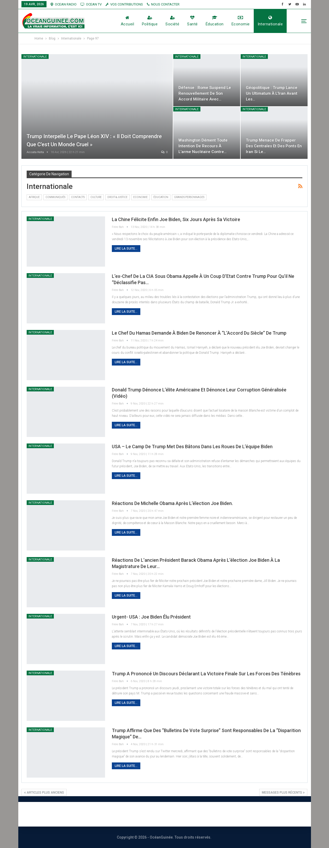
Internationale (270, 20)
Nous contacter (145, 814)
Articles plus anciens (44, 792)
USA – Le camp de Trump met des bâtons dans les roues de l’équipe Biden (192, 446)
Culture (96, 197)
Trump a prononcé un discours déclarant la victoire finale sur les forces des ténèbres (206, 673)
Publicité (183, 814)
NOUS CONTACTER (163, 4)
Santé (192, 20)
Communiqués (55, 197)
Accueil (127, 20)
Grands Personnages (189, 197)
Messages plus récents (283, 792)
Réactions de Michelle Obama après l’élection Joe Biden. (172, 503)
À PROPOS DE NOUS (96, 814)
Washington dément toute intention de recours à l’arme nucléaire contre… (203, 146)
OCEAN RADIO (63, 4)
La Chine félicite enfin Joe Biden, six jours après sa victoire (176, 219)
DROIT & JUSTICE (117, 197)
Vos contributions (222, 814)
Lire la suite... (126, 248)
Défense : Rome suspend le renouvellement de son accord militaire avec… (205, 93)
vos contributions (124, 4)
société (172, 20)
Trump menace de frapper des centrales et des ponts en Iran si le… (272, 146)
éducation (215, 20)
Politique (149, 20)
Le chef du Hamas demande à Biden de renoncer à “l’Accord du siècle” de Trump (199, 333)
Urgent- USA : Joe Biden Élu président (151, 617)
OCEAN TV (91, 4)
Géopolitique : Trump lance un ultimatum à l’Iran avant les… (272, 93)
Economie (241, 20)
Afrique (34, 197)
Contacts (78, 197)
